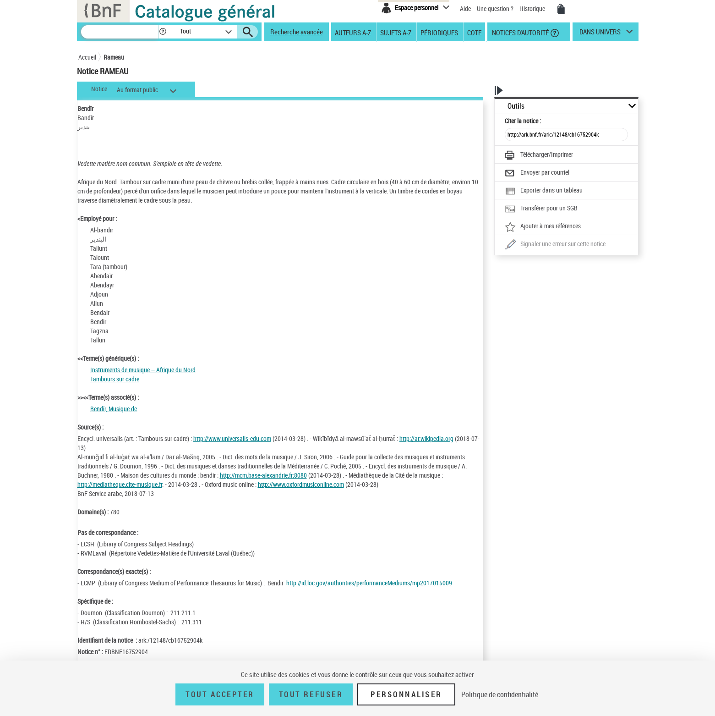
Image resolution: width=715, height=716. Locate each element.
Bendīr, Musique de (113, 408)
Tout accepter (220, 694)
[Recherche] (119, 32)
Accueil (87, 57)
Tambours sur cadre (114, 379)
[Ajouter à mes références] (543, 226)
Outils (516, 106)
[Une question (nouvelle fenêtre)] (555, 244)
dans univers (600, 34)
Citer (523, 120)
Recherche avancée (296, 31)
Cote (474, 32)
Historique (532, 8)
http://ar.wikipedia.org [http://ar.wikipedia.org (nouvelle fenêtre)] (426, 438)
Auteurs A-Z (353, 32)
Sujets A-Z (395, 32)
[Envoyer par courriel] (537, 173)
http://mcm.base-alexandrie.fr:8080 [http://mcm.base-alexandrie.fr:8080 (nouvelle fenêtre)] (263, 475)
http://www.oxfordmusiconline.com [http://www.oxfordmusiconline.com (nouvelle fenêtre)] (301, 484)
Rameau (114, 57)
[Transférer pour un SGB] (541, 209)
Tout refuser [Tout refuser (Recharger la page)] (311, 694)
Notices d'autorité (520, 32)
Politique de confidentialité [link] (499, 694)
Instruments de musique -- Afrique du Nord (143, 369)
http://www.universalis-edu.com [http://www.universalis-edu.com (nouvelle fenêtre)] (232, 438)
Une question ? (495, 8)
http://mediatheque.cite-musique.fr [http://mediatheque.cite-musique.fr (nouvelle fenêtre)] (119, 484)
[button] (162, 32)
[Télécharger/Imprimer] (539, 155)
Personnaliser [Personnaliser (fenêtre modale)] (406, 694)
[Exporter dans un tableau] (544, 191)
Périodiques (439, 32)
